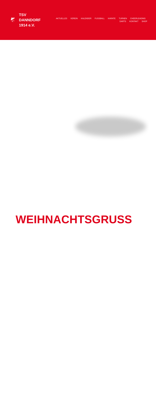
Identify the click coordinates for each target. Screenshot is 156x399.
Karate (112, 18)
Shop (144, 21)
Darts (122, 21)
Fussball (100, 18)
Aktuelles (61, 18)
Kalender (86, 18)
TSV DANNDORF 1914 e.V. (30, 20)
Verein (74, 18)
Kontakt (133, 21)
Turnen (123, 18)
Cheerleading (138, 18)
